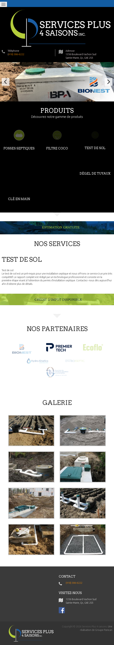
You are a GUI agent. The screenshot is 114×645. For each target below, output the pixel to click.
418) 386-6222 (16, 54)
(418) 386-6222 (74, 582)
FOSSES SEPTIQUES (19, 148)
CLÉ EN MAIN (19, 199)
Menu (3, 4)
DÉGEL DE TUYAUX (95, 173)
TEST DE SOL (95, 148)
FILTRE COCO (57, 148)
